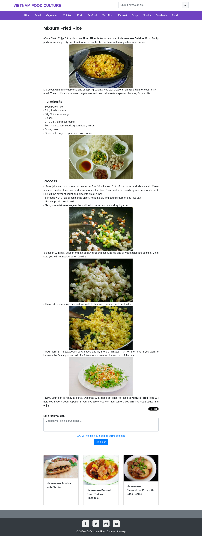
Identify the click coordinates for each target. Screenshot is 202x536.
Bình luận (101, 442)
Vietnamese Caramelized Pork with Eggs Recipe (140, 490)
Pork (79, 15)
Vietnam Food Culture (37, 5)
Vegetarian (52, 15)
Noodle (147, 15)
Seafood (92, 15)
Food (175, 15)
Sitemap (121, 531)
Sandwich (161, 15)
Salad (37, 15)
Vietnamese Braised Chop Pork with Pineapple (99, 494)
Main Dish (107, 15)
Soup (135, 15)
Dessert (122, 15)
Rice (26, 15)
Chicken (67, 15)
